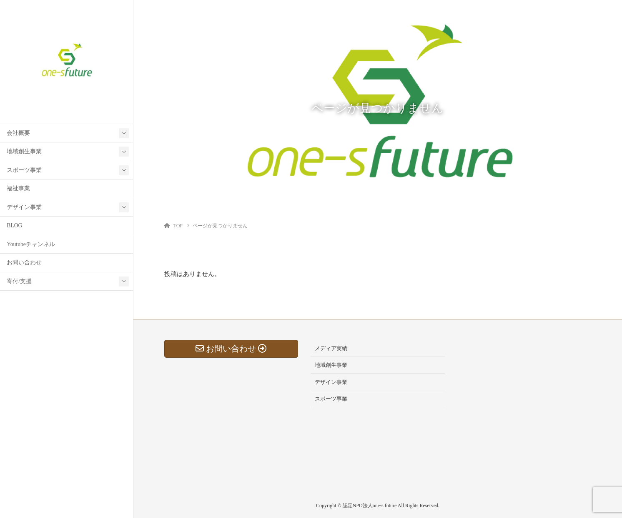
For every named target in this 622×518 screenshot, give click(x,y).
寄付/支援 (19, 281)
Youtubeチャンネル (31, 244)
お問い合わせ (24, 262)
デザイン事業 (24, 207)
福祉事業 (18, 188)
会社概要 (18, 133)
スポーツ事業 (24, 170)
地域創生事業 (24, 151)
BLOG (14, 225)
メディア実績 (331, 348)
